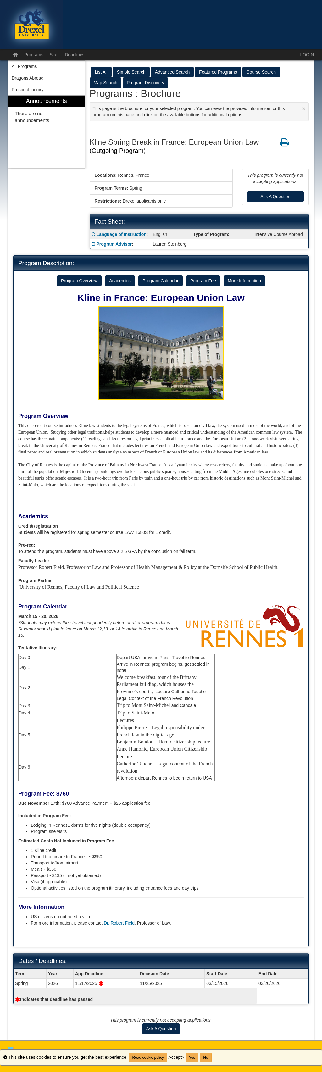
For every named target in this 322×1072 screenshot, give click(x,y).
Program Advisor (114, 244)
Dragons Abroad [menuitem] (27, 78)
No (205, 1057)
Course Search (261, 72)
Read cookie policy (148, 1057)
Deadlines (74, 54)
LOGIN (307, 54)
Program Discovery (145, 82)
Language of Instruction (121, 234)
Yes (192, 1057)
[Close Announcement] (304, 108)
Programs (33, 54)
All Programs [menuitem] (24, 66)
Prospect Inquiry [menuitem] (27, 89)
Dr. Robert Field (119, 922)
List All (101, 72)
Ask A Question (275, 196)
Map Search (105, 82)
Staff (54, 54)
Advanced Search (172, 72)
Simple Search (131, 72)
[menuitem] (46, 132)
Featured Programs (218, 72)
